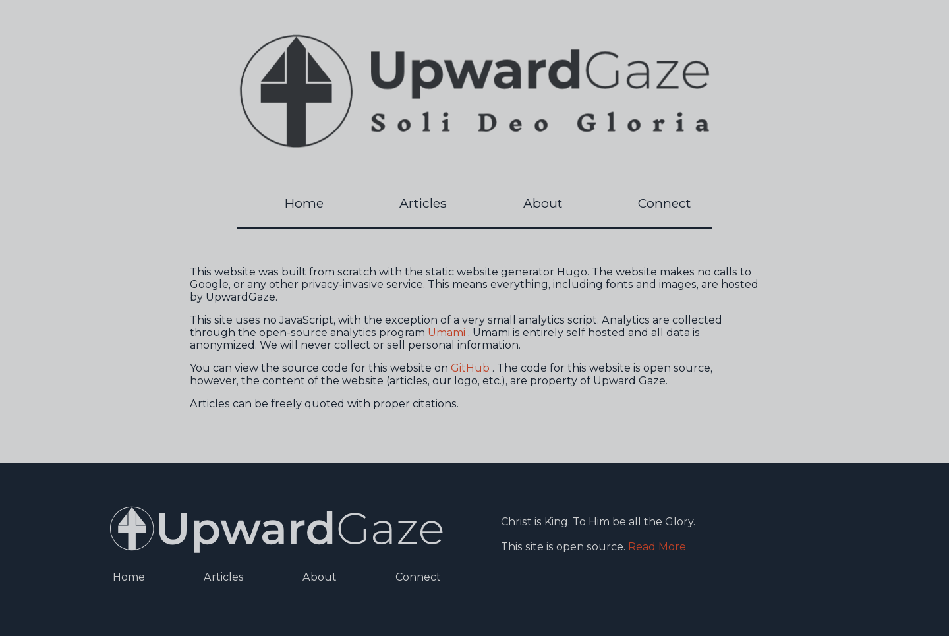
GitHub (470, 368)
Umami (446, 332)
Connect (664, 203)
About (542, 203)
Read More (657, 546)
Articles (423, 203)
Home (304, 203)
